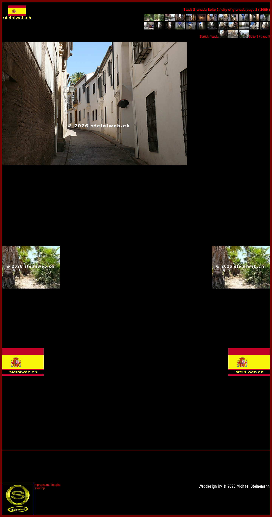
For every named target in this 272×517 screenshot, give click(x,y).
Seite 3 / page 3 (259, 36)
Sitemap (39, 488)
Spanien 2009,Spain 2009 (94, 103)
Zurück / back (209, 36)
